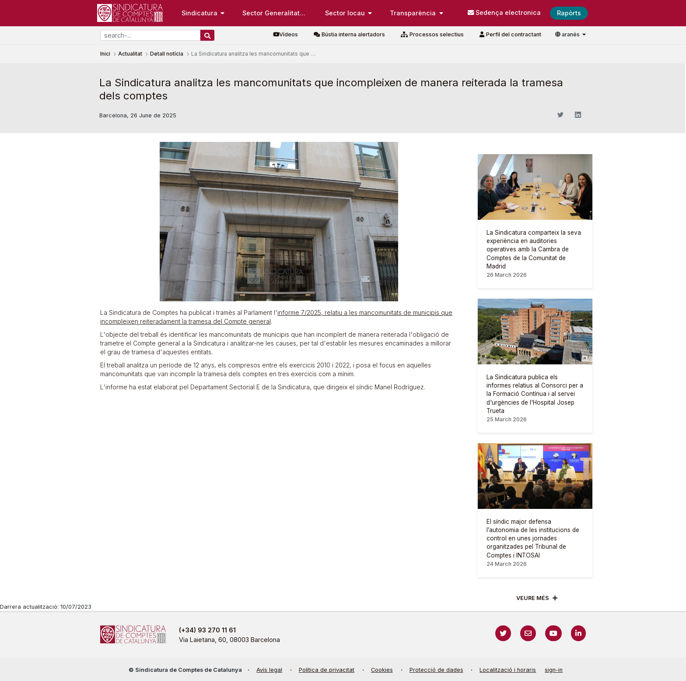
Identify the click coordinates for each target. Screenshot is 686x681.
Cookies (382, 670)
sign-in (554, 670)
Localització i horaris (508, 670)
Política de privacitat (326, 670)
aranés (568, 34)
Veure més (532, 598)
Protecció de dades (436, 670)
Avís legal (269, 670)
